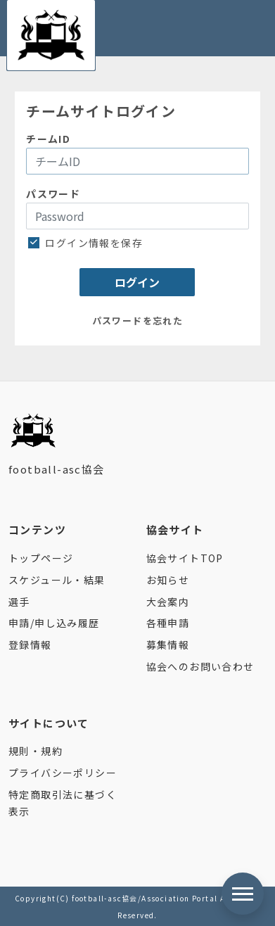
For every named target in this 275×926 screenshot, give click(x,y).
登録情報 (30, 645)
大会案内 (168, 602)
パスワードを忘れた (138, 320)
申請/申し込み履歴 (54, 623)
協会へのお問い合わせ (200, 666)
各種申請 (168, 623)
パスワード (53, 193)
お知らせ (168, 580)
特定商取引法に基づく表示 (62, 802)
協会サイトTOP (185, 558)
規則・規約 (35, 751)
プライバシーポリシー (62, 773)
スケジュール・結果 (56, 580)
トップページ (40, 558)
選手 (19, 602)
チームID (48, 139)
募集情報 (168, 645)
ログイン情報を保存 (87, 243)
